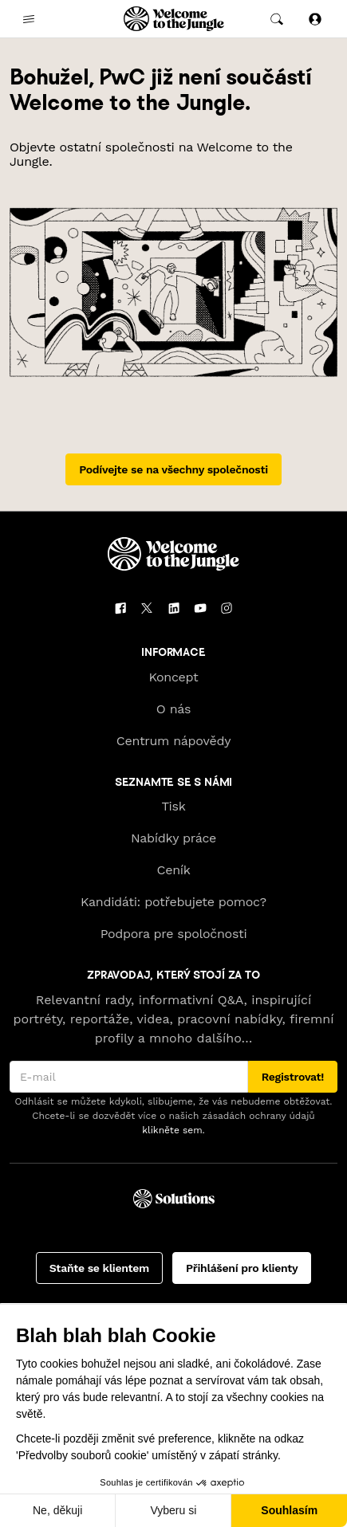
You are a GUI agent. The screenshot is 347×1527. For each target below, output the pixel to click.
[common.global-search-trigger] (277, 19)
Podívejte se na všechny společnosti (173, 469)
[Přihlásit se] (315, 18)
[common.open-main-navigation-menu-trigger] (28, 19)
